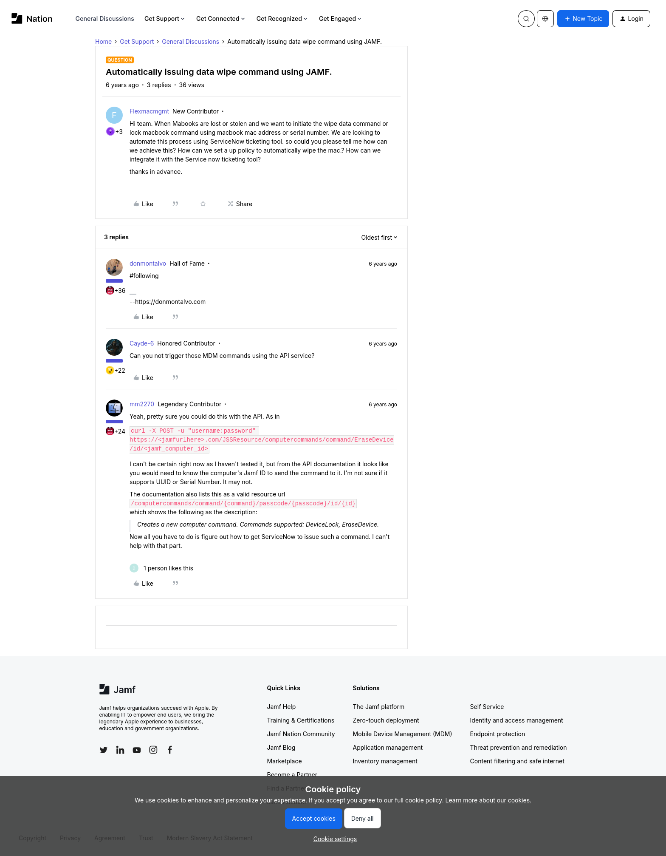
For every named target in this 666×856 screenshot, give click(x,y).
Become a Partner (292, 774)
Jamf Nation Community (301, 733)
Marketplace (284, 761)
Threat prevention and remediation (518, 747)
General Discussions (105, 18)
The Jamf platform (379, 706)
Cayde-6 (142, 343)
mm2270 (142, 404)
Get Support (165, 18)
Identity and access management (516, 720)
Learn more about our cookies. (489, 800)
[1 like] (161, 568)
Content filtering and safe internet (517, 761)
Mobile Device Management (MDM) (402, 733)
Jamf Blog (281, 747)
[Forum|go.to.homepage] (32, 18)
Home (103, 41)
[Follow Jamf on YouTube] (137, 750)
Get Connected (221, 18)
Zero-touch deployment (386, 720)
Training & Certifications (301, 720)
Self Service (487, 706)
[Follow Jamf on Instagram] (153, 749)
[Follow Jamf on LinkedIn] (120, 749)
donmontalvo (148, 263)
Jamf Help (281, 706)
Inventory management (385, 761)
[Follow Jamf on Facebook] (170, 749)
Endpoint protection (497, 733)
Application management (388, 747)
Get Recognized (283, 18)
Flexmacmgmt (149, 111)
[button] (583, 18)
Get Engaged (341, 18)
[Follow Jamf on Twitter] (103, 750)
